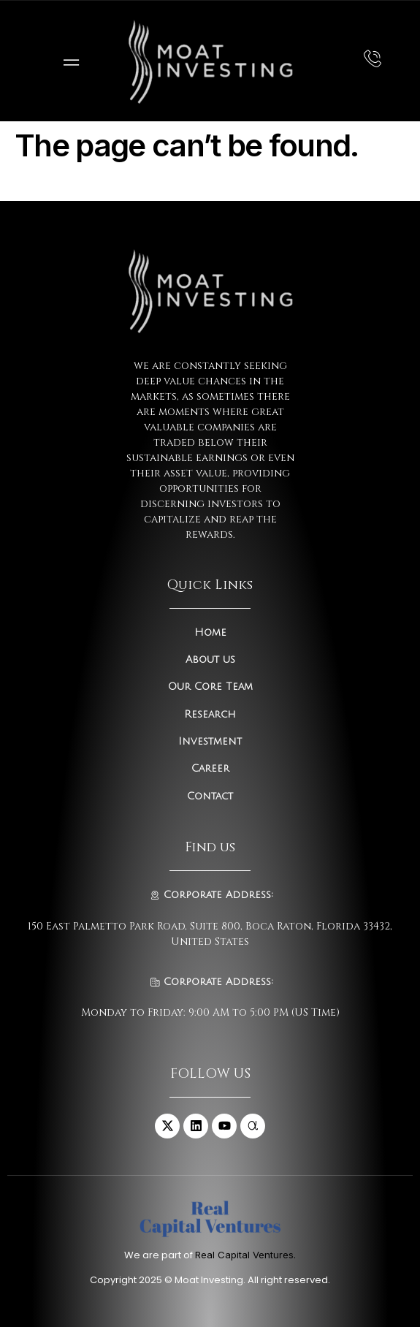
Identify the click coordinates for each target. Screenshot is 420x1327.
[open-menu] (68, 61)
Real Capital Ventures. (245, 1255)
